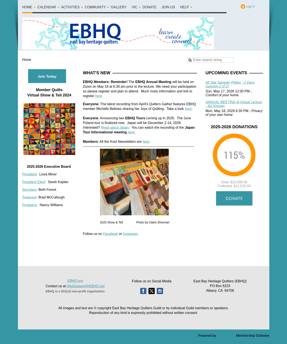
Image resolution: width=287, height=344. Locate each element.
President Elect (33, 182)
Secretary (29, 189)
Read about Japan (115, 127)
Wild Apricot (226, 335)
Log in (250, 6)
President (29, 174)
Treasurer (29, 197)
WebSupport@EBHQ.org (86, 286)
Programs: (30, 205)
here (98, 96)
